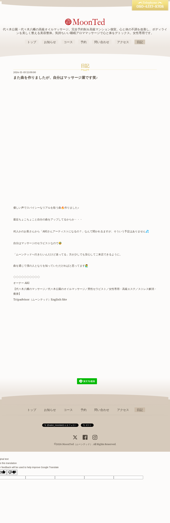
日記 (140, 42)
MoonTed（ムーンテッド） (77, 444)
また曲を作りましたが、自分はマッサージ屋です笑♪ (55, 77)
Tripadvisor (21, 299)
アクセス (123, 42)
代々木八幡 (22, 289)
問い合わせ (101, 42)
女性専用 (114, 289)
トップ (31, 42)
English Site (59, 299)
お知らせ (50, 42)
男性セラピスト (97, 289)
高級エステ (128, 289)
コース (68, 42)
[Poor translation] (12, 472)
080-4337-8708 (150, 6)
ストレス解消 (146, 289)
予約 (83, 42)
